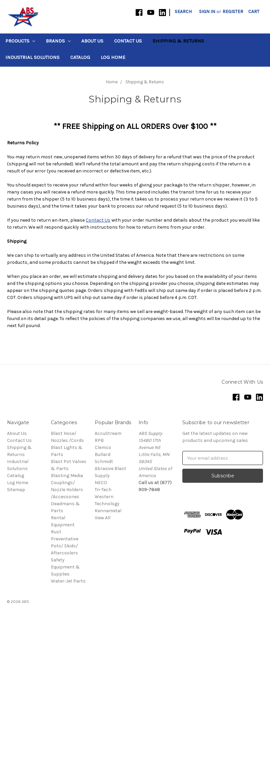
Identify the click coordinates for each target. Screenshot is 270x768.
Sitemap (16, 489)
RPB (99, 440)
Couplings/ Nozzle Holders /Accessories (67, 490)
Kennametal (108, 511)
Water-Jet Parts (68, 581)
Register (232, 11)
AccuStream (108, 433)
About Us (92, 41)
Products (20, 41)
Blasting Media (67, 475)
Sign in (207, 11)
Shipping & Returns (178, 41)
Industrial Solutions (32, 57)
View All (102, 518)
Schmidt (104, 461)
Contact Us (128, 41)
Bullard (102, 454)
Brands (58, 41)
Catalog (80, 57)
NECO (101, 482)
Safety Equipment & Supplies (65, 567)
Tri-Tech (103, 489)
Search (183, 11)
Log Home (113, 57)
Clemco (103, 447)
